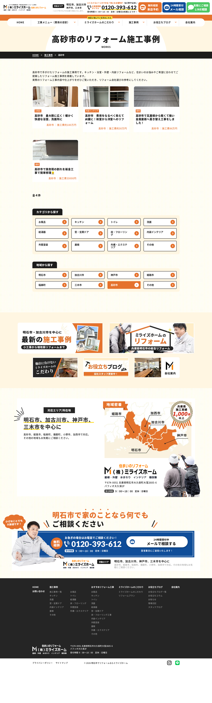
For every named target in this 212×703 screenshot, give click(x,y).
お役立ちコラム (155, 631)
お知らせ (152, 635)
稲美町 (42, 320)
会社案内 (175, 622)
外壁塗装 (43, 280)
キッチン (79, 257)
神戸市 (114, 310)
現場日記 (152, 639)
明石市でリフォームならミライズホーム (109, 698)
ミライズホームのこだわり (131, 627)
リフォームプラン (127, 631)
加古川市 (79, 310)
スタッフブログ (155, 642)
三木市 (78, 320)
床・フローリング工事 (101, 650)
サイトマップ (62, 698)
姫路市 (150, 310)
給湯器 (42, 267)
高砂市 (114, 320)
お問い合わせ (38, 627)
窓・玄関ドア (82, 267)
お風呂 (42, 257)
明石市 (42, 310)
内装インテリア (155, 267)
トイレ (114, 257)
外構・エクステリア (119, 282)
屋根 (77, 280)
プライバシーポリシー (42, 698)
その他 (150, 280)
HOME (35, 622)
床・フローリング (119, 269)
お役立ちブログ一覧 (157, 627)
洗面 (149, 257)
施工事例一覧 (56, 627)
